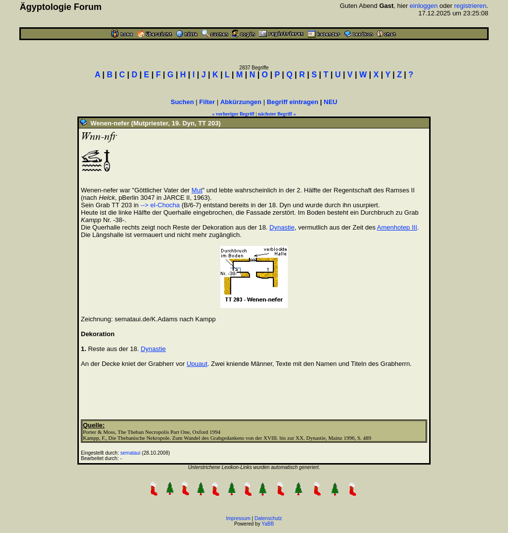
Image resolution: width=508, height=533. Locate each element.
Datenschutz (268, 518)
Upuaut (197, 363)
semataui (131, 453)
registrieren (470, 5)
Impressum (238, 518)
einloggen (424, 5)
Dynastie (282, 227)
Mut (196, 190)
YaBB (267, 524)
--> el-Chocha (160, 205)
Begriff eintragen (292, 102)
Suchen (182, 102)
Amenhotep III (397, 227)
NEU (330, 102)
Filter (207, 102)
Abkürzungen (240, 102)
